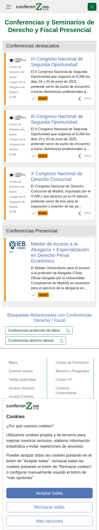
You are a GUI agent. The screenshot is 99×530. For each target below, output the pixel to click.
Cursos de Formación (72, 362)
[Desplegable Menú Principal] (8, 7)
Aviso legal (17, 432)
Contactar (16, 415)
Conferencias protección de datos (39, 331)
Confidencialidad (21, 423)
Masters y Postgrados (72, 371)
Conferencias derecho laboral (35, 341)
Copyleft (15, 440)
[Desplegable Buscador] (92, 7)
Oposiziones (65, 401)
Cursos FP (64, 379)
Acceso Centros (21, 396)
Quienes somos (21, 371)
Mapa (13, 362)
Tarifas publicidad (22, 379)
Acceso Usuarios (22, 388)
